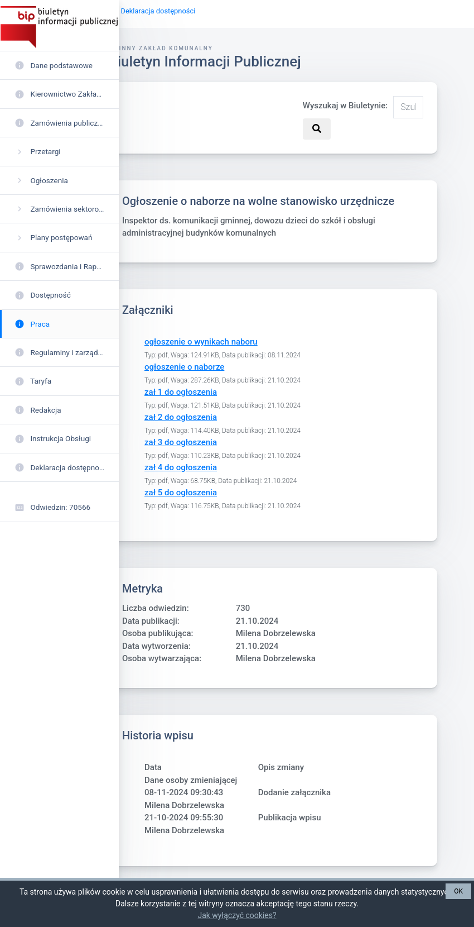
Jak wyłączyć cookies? (236, 915)
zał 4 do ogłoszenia (180, 468)
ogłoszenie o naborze (184, 367)
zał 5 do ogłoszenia (180, 493)
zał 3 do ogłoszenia (180, 443)
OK (458, 891)
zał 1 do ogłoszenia (180, 393)
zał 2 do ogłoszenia (180, 418)
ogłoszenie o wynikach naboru (201, 342)
